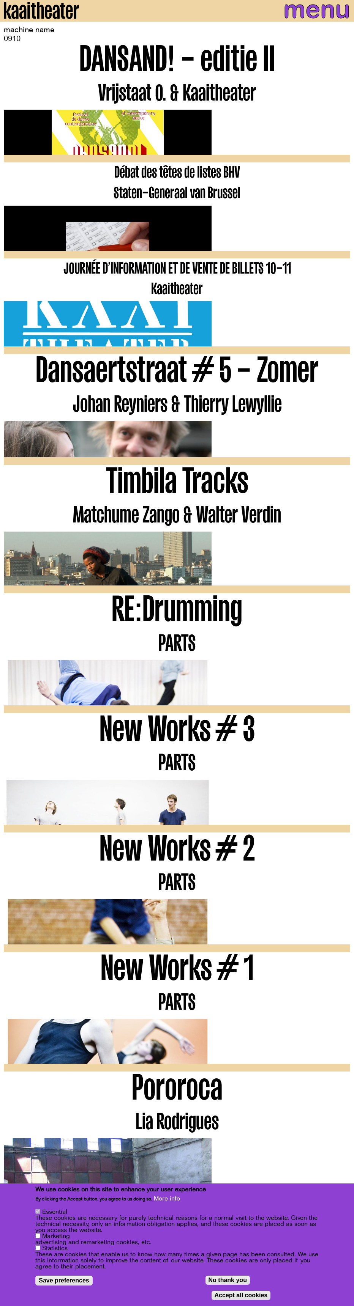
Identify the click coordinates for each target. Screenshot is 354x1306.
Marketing (56, 1237)
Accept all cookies (241, 1296)
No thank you (228, 1281)
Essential (54, 1212)
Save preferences (64, 1281)
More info (167, 1200)
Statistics (55, 1249)
